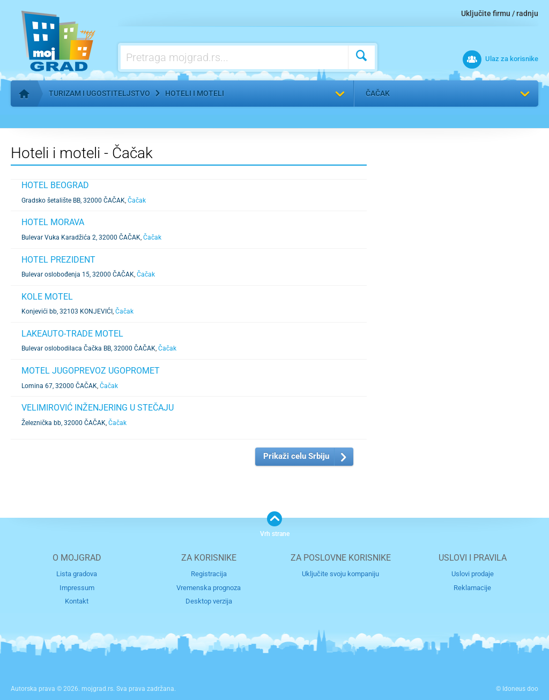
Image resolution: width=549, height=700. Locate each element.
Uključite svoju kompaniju (340, 574)
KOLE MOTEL (47, 297)
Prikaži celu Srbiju (296, 456)
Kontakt (76, 601)
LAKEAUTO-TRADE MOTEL (72, 334)
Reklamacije (472, 588)
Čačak (378, 93)
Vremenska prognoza (208, 588)
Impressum (77, 588)
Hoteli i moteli (194, 93)
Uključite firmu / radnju (499, 13)
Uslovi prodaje (472, 574)
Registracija (209, 574)
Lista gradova (76, 574)
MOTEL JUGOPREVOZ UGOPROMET (90, 371)
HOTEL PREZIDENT (58, 260)
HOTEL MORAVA (52, 222)
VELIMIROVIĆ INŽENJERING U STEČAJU (97, 408)
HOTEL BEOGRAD (55, 185)
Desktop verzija (209, 601)
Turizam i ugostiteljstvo (99, 93)
